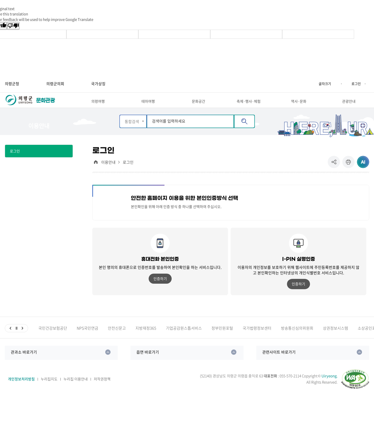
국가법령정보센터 (257, 336)
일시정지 (16, 336)
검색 (244, 129)
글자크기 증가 (315, 83)
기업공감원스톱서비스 (184, 336)
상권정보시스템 (335, 336)
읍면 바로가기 (147, 360)
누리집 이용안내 (76, 387)
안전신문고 (117, 336)
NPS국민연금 (87, 336)
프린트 (348, 170)
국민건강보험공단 (52, 336)
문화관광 (45, 105)
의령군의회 (55, 83)
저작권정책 (102, 387)
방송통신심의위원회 (297, 336)
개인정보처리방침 (21, 387)
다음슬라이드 (22, 336)
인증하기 (160, 286)
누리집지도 (49, 387)
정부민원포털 (222, 336)
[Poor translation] (13, 26)
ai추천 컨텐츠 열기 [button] (363, 170)
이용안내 (108, 170)
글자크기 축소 (334, 83)
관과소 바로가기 (24, 360)
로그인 (356, 83)
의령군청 (12, 83)
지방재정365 (145, 336)
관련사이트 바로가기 (279, 360)
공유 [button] (335, 170)
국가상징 (98, 83)
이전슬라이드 (10, 336)
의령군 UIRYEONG (19, 105)
